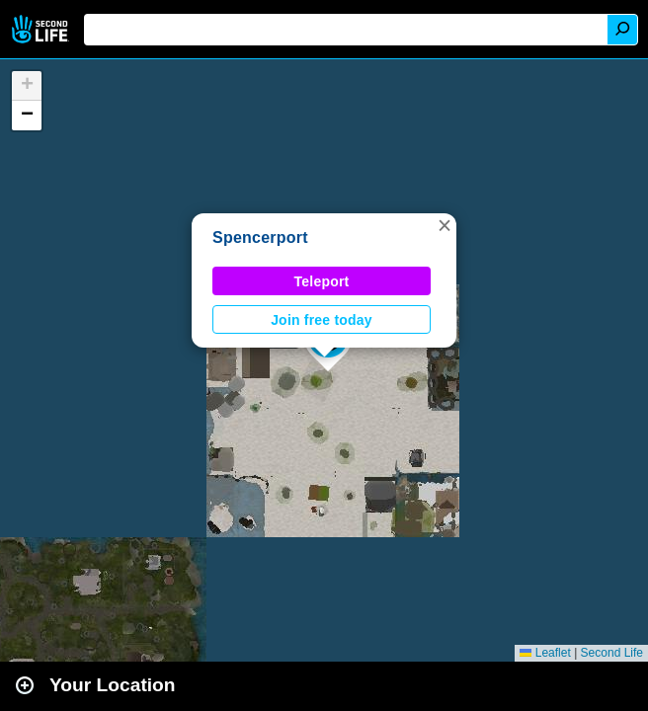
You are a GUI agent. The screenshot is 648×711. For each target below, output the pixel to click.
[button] (444, 225)
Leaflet (545, 653)
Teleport (322, 281)
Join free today (321, 320)
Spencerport (260, 237)
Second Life (42, 29)
